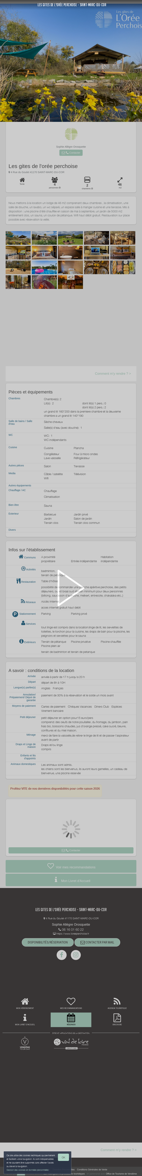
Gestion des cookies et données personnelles (28, 1170)
